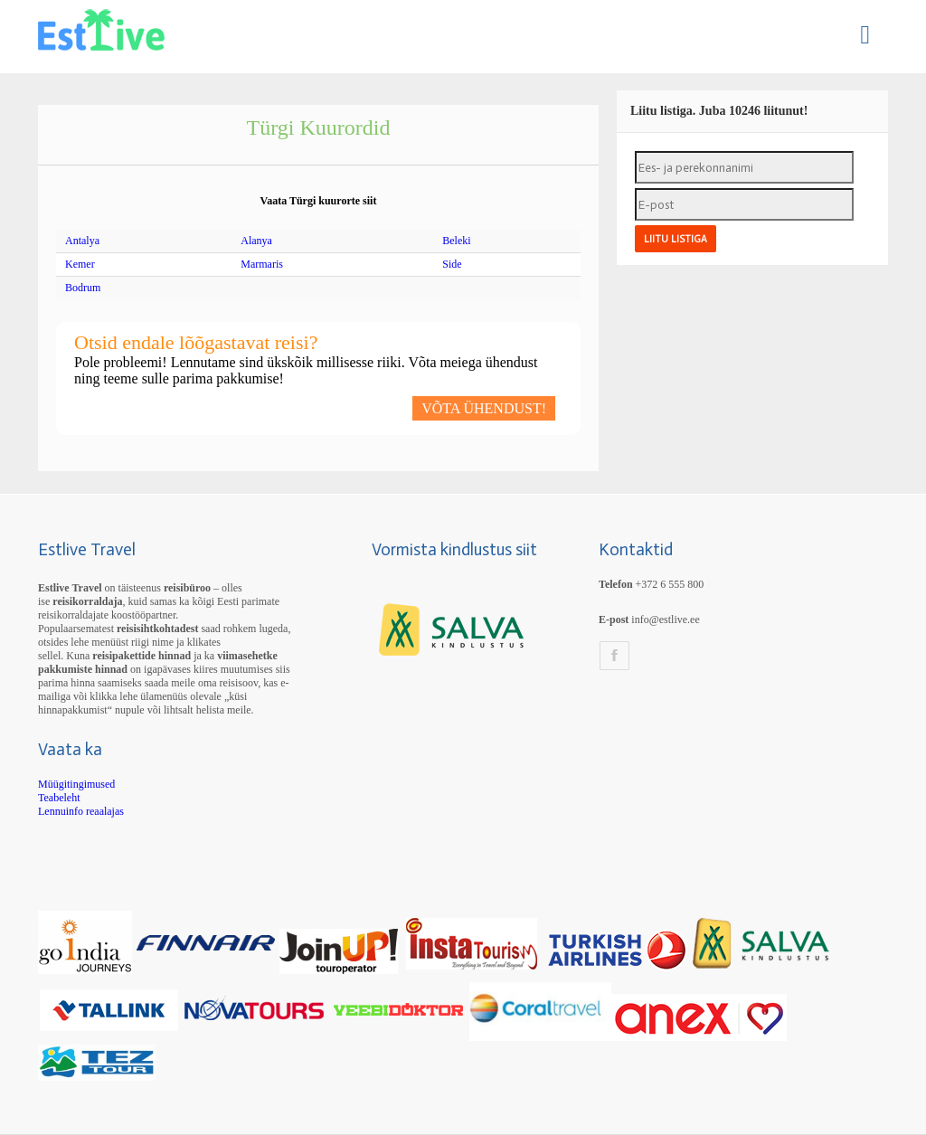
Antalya (82, 240)
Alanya (256, 240)
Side (451, 264)
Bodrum (82, 287)
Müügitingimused (76, 784)
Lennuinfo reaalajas (81, 811)
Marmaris (262, 264)
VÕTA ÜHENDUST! (483, 408)
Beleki (456, 240)
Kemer (80, 264)
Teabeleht (59, 797)
